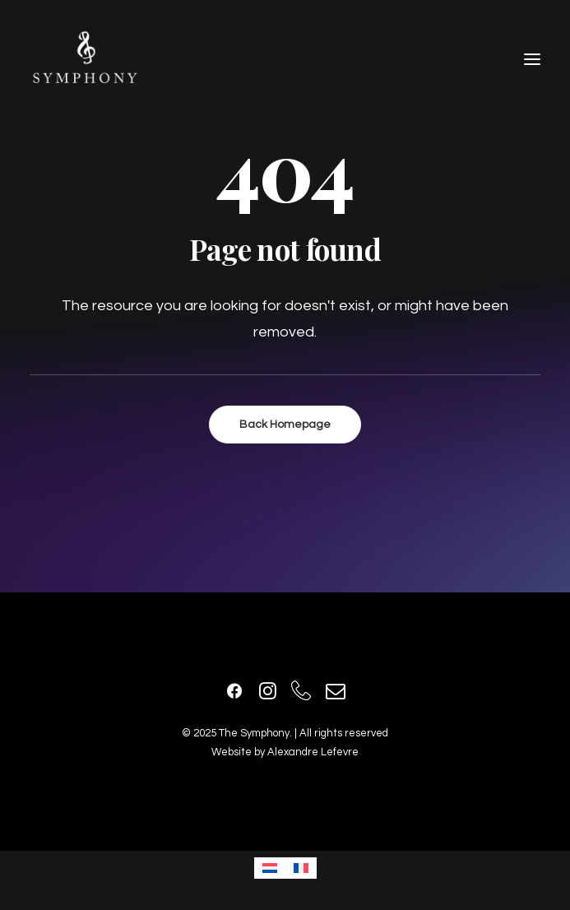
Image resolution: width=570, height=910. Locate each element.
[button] (532, 59)
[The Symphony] (85, 59)
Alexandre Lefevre (313, 752)
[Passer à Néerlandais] (269, 868)
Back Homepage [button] (285, 424)
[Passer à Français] (301, 868)
